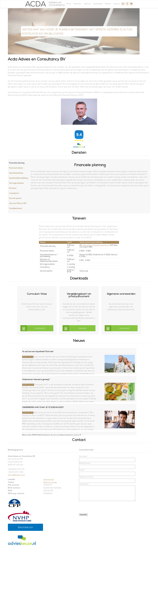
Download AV (124, 328)
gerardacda (48, 479)
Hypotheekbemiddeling (18, 178)
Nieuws (108, 4)
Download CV (40, 328)
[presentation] (95, 506)
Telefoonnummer (86, 477)
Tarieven (87, 4)
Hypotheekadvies (16, 173)
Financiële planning (16, 163)
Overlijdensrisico (15, 208)
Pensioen (12, 188)
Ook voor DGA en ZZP (17, 203)
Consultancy (14, 193)
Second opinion (15, 198)
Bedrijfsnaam (85, 463)
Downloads (97, 4)
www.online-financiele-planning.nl (95, 245)
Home (68, 4)
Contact (116, 4)
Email (82, 470)
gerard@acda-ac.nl (16, 475)
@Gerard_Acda (50, 482)
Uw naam (83, 456)
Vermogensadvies (16, 183)
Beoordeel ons (25, 527)
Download (82, 328)
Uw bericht (84, 484)
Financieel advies (16, 168)
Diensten (77, 4)
